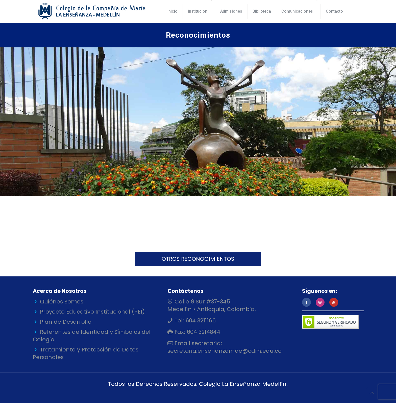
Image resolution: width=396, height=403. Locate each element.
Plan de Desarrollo (65, 322)
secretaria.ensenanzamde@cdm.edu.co (224, 351)
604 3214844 (202, 332)
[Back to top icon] (371, 392)
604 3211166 (200, 320)
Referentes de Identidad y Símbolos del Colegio (92, 335)
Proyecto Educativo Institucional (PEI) (92, 312)
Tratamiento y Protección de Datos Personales (85, 353)
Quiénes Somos (61, 301)
